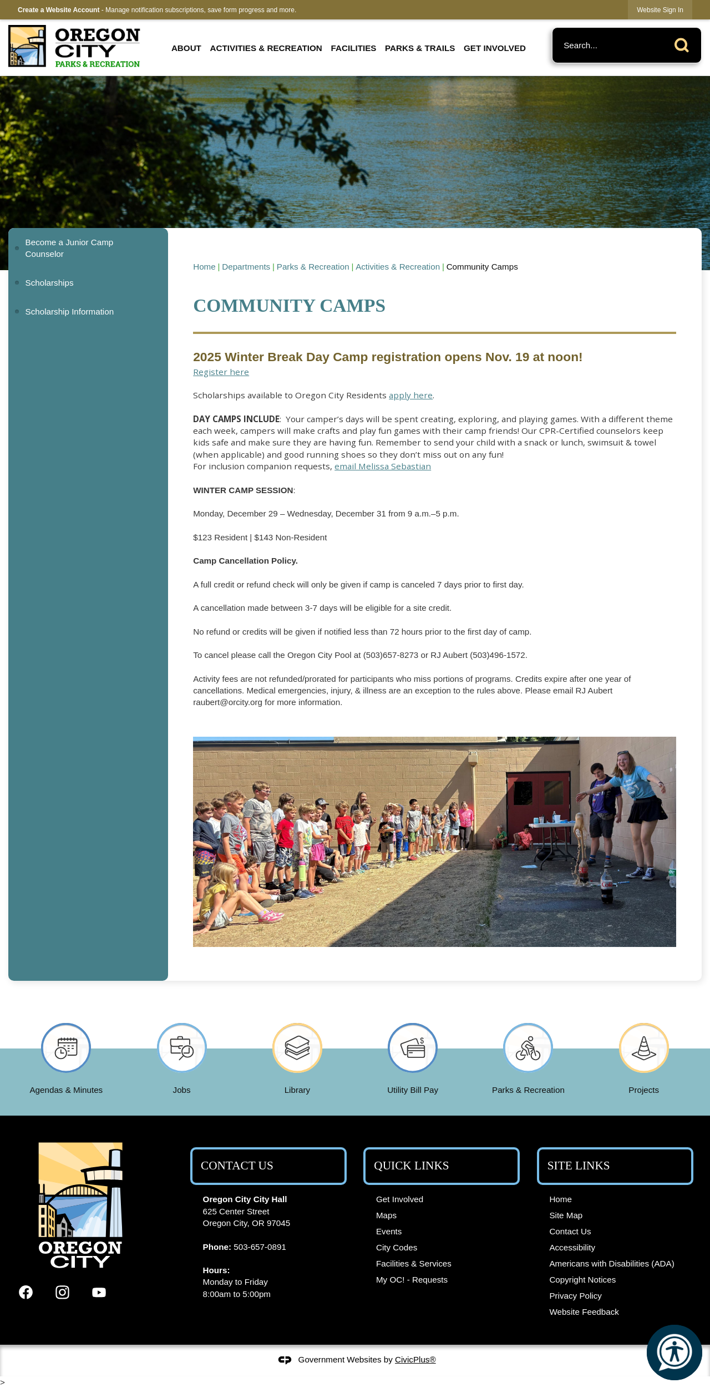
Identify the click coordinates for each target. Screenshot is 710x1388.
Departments (246, 266)
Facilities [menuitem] (354, 48)
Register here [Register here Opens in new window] (221, 371)
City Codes (396, 1247)
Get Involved (399, 1199)
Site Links (578, 1165)
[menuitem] (88, 248)
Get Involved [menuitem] (495, 48)
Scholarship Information (70, 311)
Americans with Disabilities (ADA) (611, 1263)
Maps (386, 1215)
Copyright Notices (582, 1279)
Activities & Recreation (398, 266)
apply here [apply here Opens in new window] (411, 395)
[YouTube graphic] (99, 1292)
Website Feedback (584, 1311)
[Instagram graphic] (62, 1292)
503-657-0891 (260, 1247)
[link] (660, 9)
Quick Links (411, 1165)
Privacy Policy (575, 1295)
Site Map (565, 1215)
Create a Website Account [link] (58, 10)
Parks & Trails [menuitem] (420, 48)
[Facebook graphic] (26, 1292)
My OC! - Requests (412, 1279)
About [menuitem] (186, 48)
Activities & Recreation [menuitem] (266, 48)
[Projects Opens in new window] (644, 1056)
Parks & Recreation (313, 266)
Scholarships (50, 282)
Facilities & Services (414, 1263)
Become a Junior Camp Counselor (70, 248)
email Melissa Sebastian (382, 466)
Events (389, 1231)
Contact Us (570, 1231)
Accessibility (572, 1247)
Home (204, 266)
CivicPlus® (415, 1359)
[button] (684, 43)
